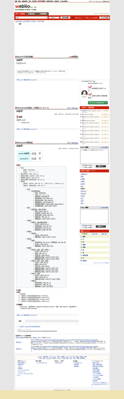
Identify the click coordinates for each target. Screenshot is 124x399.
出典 (55, 114)
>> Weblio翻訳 (104, 147)
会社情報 (76, 362)
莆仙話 (31, 179)
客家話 (37, 227)
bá (45, 200)
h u (40, 185)
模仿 (36, 283)
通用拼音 (38, 196)
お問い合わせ (58, 361)
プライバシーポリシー (24, 368)
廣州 (39, 209)
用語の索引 (27, 79)
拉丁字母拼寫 (28, 294)
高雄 (38, 248)
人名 (71, 356)
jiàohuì (46, 305)
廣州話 (37, 214)
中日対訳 (33, 21)
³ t (53, 205)
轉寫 (43, 203)
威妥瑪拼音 (38, 198)
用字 (24, 292)
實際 (53, 241)
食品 (67, 356)
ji (48, 216)
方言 (74, 356)
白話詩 (83, 196)
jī (46, 252)
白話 (34, 153)
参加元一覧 (36, 336)
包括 (38, 221)
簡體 (21, 159)
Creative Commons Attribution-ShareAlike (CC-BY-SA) (57, 338)
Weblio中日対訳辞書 (24, 57)
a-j (61, 183)
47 (73, 114)
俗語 (21, 292)
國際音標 (40, 205)
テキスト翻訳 (84, 147)
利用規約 (20, 366)
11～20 (94, 234)
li (64, 241)
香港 (43, 209)
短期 (84, 244)
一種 (21, 294)
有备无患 (85, 255)
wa (46, 216)
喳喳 (84, 236)
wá (48, 212)
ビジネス (40, 355)
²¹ (46, 236)
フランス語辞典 (97, 371)
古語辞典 (56, 1)
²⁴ (49, 236)
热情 (84, 247)
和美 (44, 221)
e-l (50, 183)
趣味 (54, 356)
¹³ (44, 245)
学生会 (85, 260)
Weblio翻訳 (95, 366)
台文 (39, 254)
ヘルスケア (49, 356)
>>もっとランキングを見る (101, 263)
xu (49, 205)
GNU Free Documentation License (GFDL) (87, 338)
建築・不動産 (79, 355)
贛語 (34, 298)
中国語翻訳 (43, 14)
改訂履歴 (93, 340)
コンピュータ (52, 355)
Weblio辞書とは (22, 361)
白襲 (82, 176)
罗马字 (42, 305)
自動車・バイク (65, 355)
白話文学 (83, 193)
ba (39, 179)
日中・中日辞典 (20, 14)
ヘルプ (19, 364)
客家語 (23, 176)
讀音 (55, 241)
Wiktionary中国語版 (24, 143)
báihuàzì (31, 170)
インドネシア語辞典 (98, 373)
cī (47, 243)
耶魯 (36, 200)
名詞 (20, 117)
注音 (25, 172)
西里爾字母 (38, 203)
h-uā (44, 243)
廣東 (36, 216)
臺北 (46, 259)
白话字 (24, 120)
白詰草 (83, 184)
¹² (49, 277)
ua (41, 179)
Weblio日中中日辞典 (36, 340)
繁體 (22, 153)
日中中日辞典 (41, 1)
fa (47, 225)
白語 (82, 198)
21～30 (104, 234)
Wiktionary (74, 108)
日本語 (24, 122)
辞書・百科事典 (81, 356)
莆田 (27, 179)
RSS (69, 388)
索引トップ (20, 79)
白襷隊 (83, 179)
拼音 (25, 170)
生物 (64, 356)
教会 (38, 305)
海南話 (35, 299)
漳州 (38, 272)
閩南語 (23, 181)
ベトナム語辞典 (97, 377)
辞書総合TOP (106, 1)
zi (37, 174)
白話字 (88, 340)
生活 (44, 356)
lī (46, 263)
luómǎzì (51, 305)
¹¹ (52, 245)
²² (49, 218)
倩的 (83, 120)
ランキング (33, 79)
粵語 (22, 174)
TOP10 (84, 234)
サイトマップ (21, 370)
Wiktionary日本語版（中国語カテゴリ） (32, 108)
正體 (19, 153)
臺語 (70, 305)
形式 (39, 294)
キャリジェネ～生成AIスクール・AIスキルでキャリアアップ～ (99, 382)
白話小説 (83, 191)
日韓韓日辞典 (49, 1)
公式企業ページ (78, 361)
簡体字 (19, 120)
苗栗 (41, 221)
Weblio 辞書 (19, 21)
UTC (75, 114)
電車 (58, 355)
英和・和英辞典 (33, 1)
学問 (85, 355)
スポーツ (59, 356)
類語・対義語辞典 (23, 1)
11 (72, 114)
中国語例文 (31, 14)
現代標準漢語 (36, 191)
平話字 (28, 177)
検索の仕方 (21, 362)
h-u (34, 177)
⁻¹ (45, 245)
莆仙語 (23, 179)
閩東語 (23, 177)
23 (76, 148)
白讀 (82, 201)
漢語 (36, 205)
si (50, 227)
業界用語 (45, 355)
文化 (40, 356)
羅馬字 (33, 305)
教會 (30, 305)
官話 (22, 168)
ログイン (98, 1)
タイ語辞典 (95, 375)
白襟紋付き (84, 174)
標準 (33, 209)
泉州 (42, 259)
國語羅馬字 (38, 201)
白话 (34, 158)
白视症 (83, 181)
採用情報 (76, 364)
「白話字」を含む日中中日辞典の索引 (29, 325)
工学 (74, 355)
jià (64, 305)
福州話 (34, 232)
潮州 (25, 185)
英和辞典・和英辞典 (98, 364)
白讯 (82, 203)
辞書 (16, 1)
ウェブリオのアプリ (42, 361)
